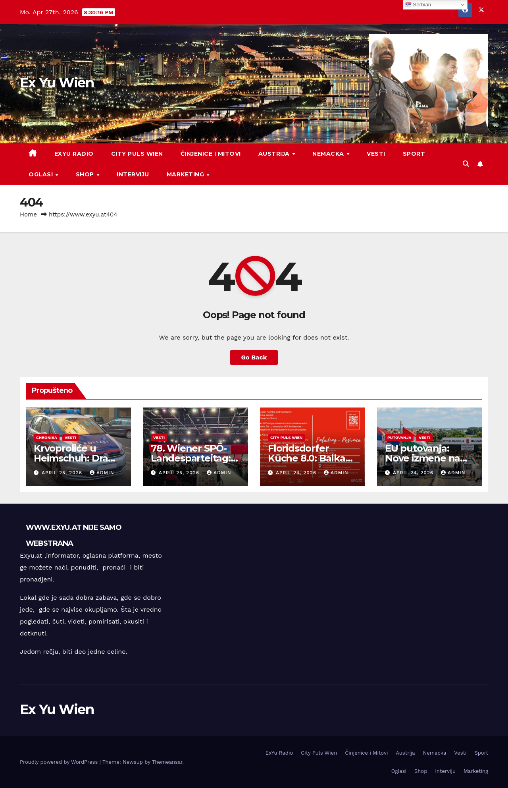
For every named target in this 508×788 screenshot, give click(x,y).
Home (28, 214)
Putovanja (399, 437)
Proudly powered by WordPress (60, 762)
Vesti (376, 153)
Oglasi (42, 174)
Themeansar (167, 762)
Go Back (254, 357)
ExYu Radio (74, 153)
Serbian (418, 5)
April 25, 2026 (63, 472)
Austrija (275, 153)
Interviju (133, 174)
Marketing (186, 174)
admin (102, 472)
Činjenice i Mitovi (211, 153)
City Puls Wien (137, 153)
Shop (86, 174)
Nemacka (329, 153)
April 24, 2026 (297, 472)
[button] (466, 164)
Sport (414, 153)
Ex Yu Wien (57, 82)
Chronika (46, 437)
